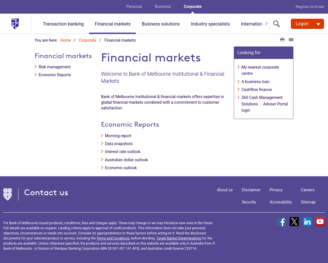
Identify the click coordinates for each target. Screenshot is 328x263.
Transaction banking (63, 24)
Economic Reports (55, 75)
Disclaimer (251, 190)
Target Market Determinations (178, 238)
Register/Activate (310, 7)
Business (163, 6)
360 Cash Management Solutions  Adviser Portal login (264, 104)
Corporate (193, 6)
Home (65, 40)
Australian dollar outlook (126, 160)
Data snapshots (119, 143)
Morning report (118, 135)
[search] (278, 23)
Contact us (46, 192)
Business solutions (161, 24)
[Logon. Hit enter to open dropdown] (307, 24)
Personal (134, 6)
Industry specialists (210, 24)
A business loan (255, 81)
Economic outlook (121, 168)
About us (225, 190)
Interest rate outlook (122, 151)
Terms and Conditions (113, 238)
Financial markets (113, 24)
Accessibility (281, 202)
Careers (308, 190)
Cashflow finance (256, 89)
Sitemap (308, 202)
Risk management (54, 67)
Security (249, 202)
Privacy (276, 190)
